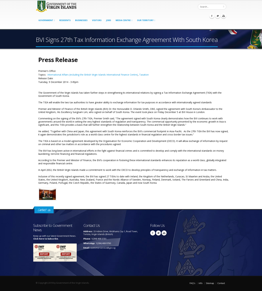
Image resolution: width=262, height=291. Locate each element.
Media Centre (123, 20)
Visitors (96, 20)
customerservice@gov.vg (102, 247)
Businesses (81, 20)
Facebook (211, 15)
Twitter (217, 15)
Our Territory (145, 20)
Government (45, 20)
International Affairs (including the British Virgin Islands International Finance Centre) (92, 74)
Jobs (108, 20)
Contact (221, 283)
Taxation (144, 74)
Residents (65, 20)
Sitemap (210, 283)
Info (201, 283)
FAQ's (192, 283)
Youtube (223, 15)
